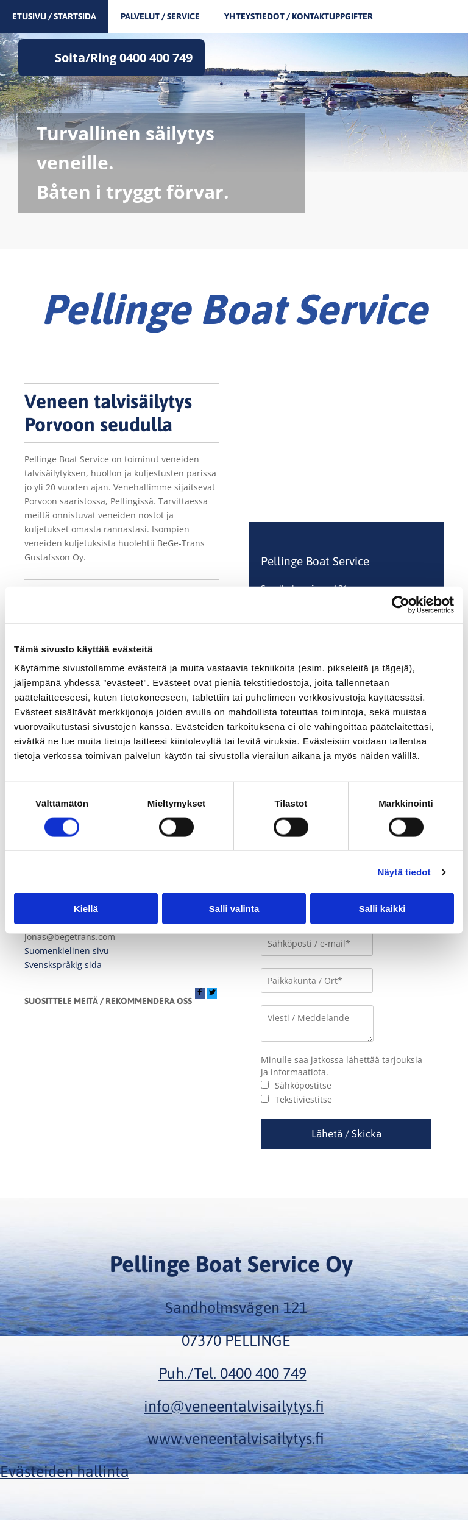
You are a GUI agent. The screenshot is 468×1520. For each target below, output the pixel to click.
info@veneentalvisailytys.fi (234, 1406)
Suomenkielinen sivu (66, 950)
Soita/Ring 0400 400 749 (124, 57)
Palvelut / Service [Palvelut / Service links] (160, 16)
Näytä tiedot (404, 871)
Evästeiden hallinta (64, 1471)
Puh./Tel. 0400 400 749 (232, 1373)
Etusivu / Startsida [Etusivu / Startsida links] (54, 16)
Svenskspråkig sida (63, 964)
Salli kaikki (382, 908)
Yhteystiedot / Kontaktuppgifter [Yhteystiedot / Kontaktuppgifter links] (298, 16)
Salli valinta (234, 908)
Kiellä (86, 908)
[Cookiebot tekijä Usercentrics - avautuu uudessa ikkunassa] (400, 604)
